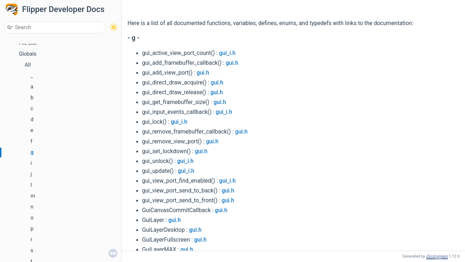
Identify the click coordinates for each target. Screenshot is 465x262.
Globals (27, 54)
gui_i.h (227, 53)
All (28, 65)
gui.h (232, 63)
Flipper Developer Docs (63, 9)
